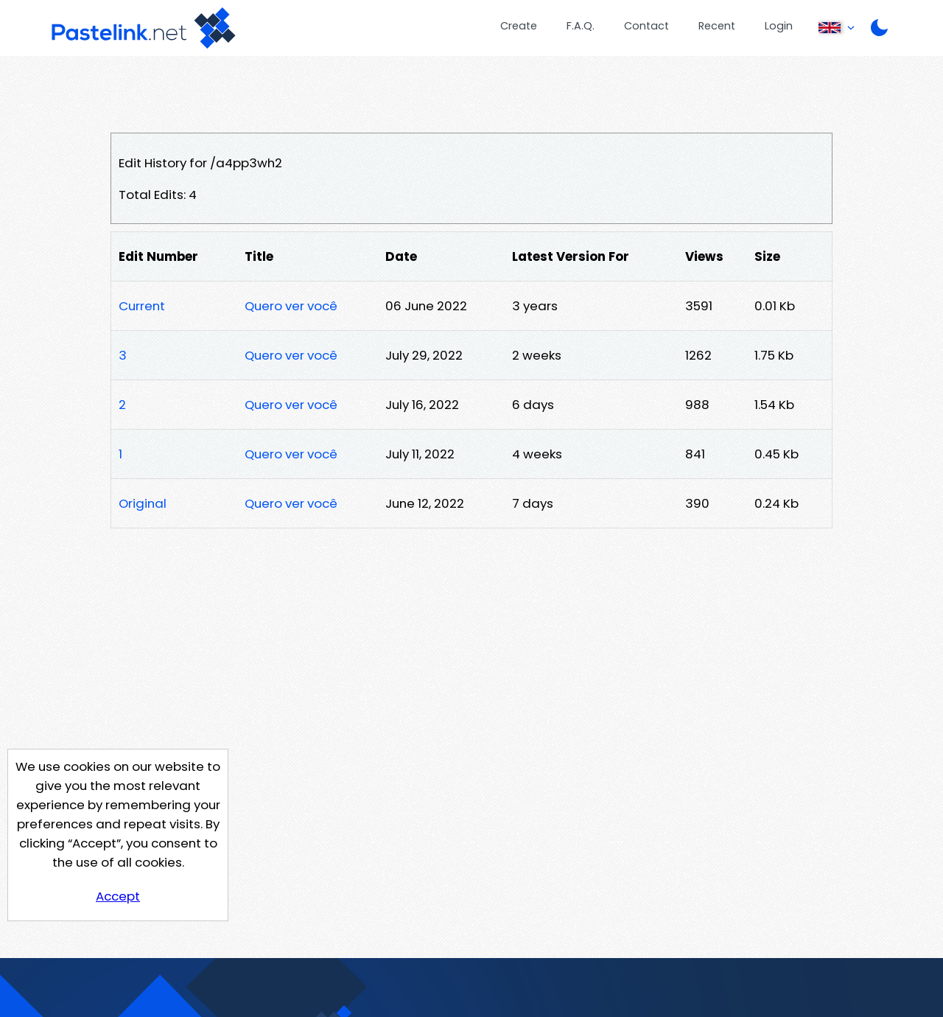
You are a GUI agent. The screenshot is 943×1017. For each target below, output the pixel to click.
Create (518, 25)
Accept (118, 896)
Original (142, 503)
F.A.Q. (581, 25)
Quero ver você (291, 306)
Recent (716, 25)
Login (779, 25)
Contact (646, 25)
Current (142, 306)
